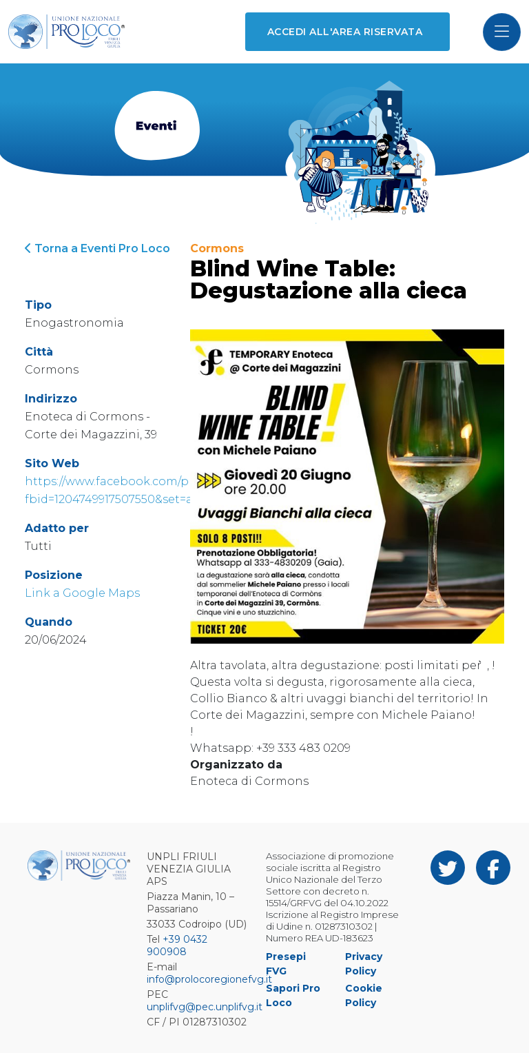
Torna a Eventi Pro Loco (97, 248)
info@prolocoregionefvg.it (209, 979)
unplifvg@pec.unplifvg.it (204, 1007)
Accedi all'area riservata (344, 31)
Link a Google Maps (82, 593)
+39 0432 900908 (177, 945)
